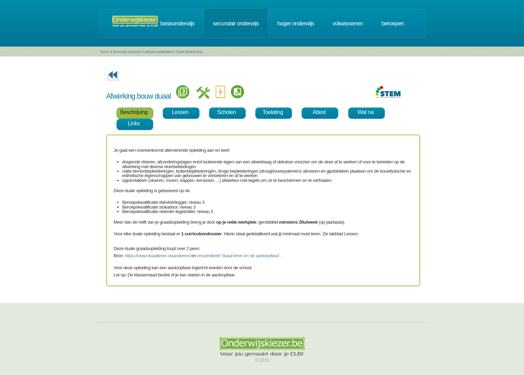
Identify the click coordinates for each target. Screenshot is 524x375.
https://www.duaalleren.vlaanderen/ (157, 255)
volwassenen (347, 23)
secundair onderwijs (236, 23)
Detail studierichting (189, 52)
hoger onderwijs (295, 23)
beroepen (392, 23)
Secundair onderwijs (127, 52)
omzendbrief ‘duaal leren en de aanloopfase (238, 255)
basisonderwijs (177, 23)
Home (104, 52)
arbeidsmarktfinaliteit (158, 52)
